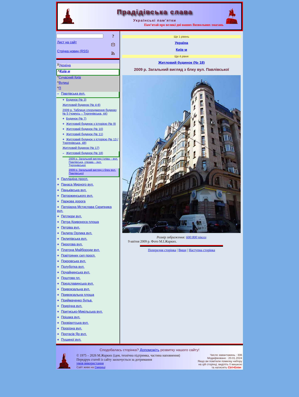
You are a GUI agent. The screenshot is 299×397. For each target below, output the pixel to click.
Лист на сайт (67, 42)
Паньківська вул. (74, 199)
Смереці (100, 393)
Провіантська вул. (75, 346)
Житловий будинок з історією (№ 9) (91, 127)
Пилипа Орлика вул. (76, 247)
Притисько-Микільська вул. (82, 334)
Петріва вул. (70, 241)
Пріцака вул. (70, 340)
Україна (65, 65)
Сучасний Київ (70, 77)
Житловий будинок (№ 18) (84, 160)
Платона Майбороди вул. (80, 265)
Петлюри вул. (71, 228)
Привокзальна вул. (75, 309)
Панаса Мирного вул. (77, 193)
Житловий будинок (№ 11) (84, 139)
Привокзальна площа (77, 315)
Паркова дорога (73, 212)
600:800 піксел (196, 237)
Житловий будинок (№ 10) (84, 133)
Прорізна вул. (71, 353)
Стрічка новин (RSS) (73, 51)
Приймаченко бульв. (77, 321)
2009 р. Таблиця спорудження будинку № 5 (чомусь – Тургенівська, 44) (89, 114)
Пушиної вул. (71, 365)
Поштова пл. (70, 297)
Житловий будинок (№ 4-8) (81, 106)
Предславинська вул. (77, 303)
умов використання (90, 389)
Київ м (65, 71)
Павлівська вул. (73, 94)
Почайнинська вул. (75, 290)
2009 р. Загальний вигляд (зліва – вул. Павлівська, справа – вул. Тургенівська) (93, 169)
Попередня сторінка (162, 250)
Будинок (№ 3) (76, 101)
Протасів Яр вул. (74, 359)
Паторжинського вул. (77, 206)
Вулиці (64, 83)
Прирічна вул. (71, 328)
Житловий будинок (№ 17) (80, 154)
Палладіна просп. (74, 187)
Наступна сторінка (202, 250)
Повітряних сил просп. (78, 272)
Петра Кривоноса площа (80, 234)
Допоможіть (149, 376)
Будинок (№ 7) (76, 121)
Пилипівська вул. (74, 253)
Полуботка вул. (73, 284)
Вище (182, 250)
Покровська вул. (73, 278)
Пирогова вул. (72, 259)
